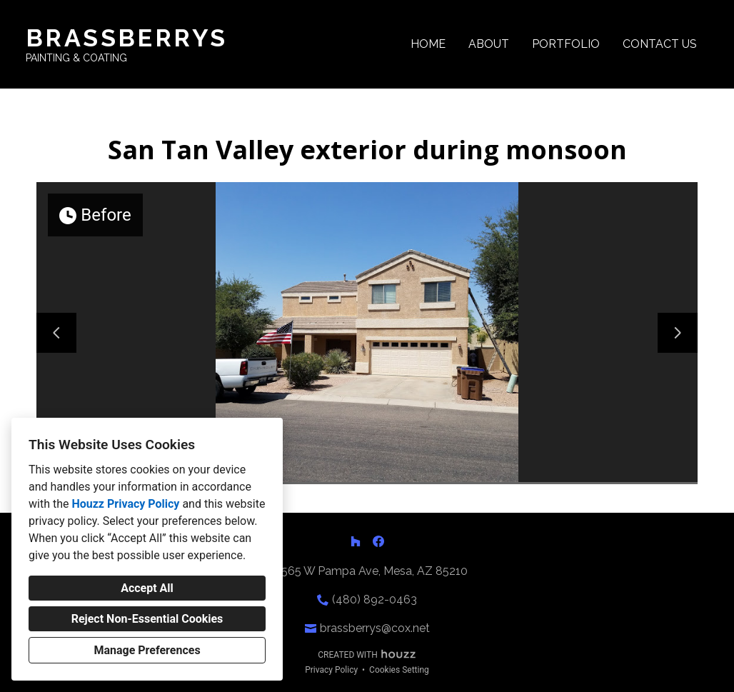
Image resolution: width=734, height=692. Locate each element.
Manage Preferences (147, 650)
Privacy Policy (331, 670)
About (488, 44)
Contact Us (660, 44)
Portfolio (566, 44)
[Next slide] (678, 333)
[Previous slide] (56, 333)
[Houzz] (355, 541)
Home (428, 44)
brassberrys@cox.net (375, 628)
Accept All (147, 588)
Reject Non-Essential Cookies (147, 619)
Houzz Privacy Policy (125, 504)
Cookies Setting (399, 670)
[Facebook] (378, 541)
